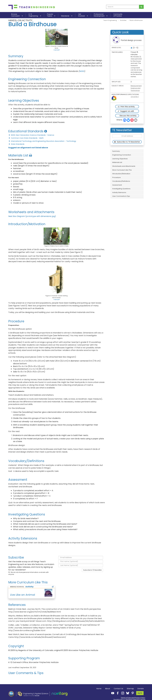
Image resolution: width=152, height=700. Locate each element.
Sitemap (130, 689)
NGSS (81, 71)
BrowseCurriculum (17, 15)
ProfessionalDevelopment (100, 15)
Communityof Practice (117, 15)
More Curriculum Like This (122, 170)
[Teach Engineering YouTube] (111, 693)
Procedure (116, 177)
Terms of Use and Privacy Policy (133, 698)
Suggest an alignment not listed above (28, 147)
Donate (141, 689)
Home (98, 689)
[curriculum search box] (122, 7)
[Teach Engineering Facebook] (116, 693)
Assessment (117, 185)
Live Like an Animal (22, 595)
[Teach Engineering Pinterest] (131, 693)
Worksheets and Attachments (123, 166)
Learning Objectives (120, 159)
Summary (116, 151)
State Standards (16, 144)
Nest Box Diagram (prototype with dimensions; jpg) (32, 216)
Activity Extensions (119, 192)
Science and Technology (135, 89)
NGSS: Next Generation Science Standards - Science (31, 135)
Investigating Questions (121, 189)
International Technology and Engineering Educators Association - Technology (42, 141)
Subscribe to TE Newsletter (92, 570)
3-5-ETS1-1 (135, 97)
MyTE (140, 693)
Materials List (117, 162)
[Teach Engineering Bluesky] (126, 693)
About (107, 688)
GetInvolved (83, 15)
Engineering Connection (121, 155)
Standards (66, 16)
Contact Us (118, 689)
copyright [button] (56, 50)
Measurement (136, 86)
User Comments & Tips (121, 196)
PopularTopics (51, 15)
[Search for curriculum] (141, 7)
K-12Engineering (35, 15)
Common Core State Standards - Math (26, 138)
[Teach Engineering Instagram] (121, 693)
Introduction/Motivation (121, 174)
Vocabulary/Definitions (121, 181)
